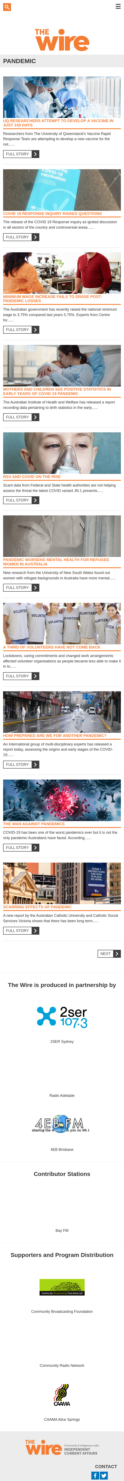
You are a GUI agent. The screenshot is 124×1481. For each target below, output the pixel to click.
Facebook (95, 1476)
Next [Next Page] (109, 954)
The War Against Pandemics (34, 824)
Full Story (21, 154)
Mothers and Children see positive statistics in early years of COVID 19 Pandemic (57, 391)
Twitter (104, 1476)
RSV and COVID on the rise (32, 476)
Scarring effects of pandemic (37, 907)
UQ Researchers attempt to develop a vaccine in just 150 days (58, 123)
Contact (106, 1466)
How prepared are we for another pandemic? (55, 735)
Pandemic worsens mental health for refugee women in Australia (56, 562)
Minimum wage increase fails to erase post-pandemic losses (52, 298)
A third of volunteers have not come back (51, 647)
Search (7, 7)
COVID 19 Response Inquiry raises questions (52, 213)
